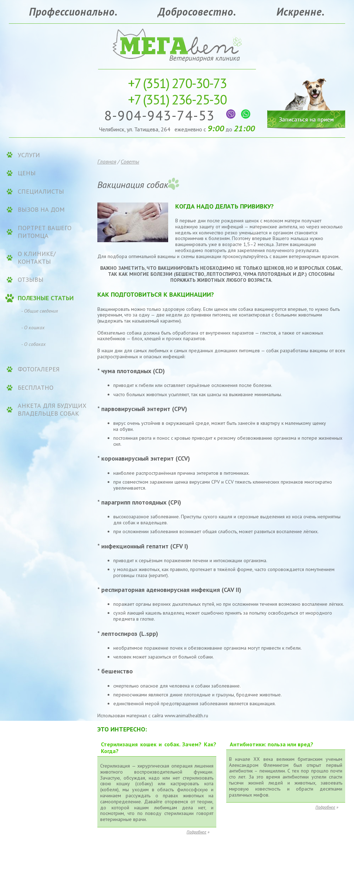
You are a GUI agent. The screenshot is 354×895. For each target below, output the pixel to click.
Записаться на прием (306, 98)
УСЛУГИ (29, 155)
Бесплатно (35, 388)
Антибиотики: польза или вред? (271, 744)
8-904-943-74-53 (161, 115)
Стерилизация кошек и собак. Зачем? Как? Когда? (158, 747)
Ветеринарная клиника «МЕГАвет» (177, 44)
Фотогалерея (38, 369)
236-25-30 (177, 99)
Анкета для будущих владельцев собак (52, 409)
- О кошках (33, 327)
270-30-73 (177, 83)
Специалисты (41, 191)
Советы (130, 161)
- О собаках (33, 344)
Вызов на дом (41, 209)
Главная (106, 161)
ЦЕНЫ (27, 173)
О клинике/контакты (37, 257)
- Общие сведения (39, 311)
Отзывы (31, 280)
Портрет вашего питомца (45, 231)
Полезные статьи (46, 298)
